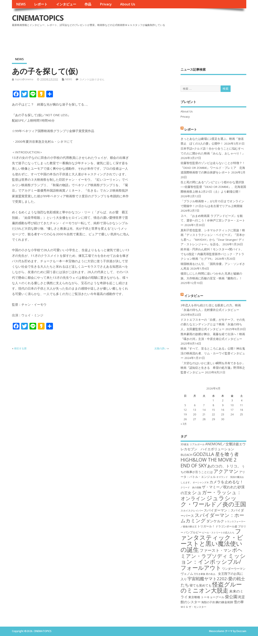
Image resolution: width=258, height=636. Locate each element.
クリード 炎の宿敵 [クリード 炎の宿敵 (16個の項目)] (191, 487)
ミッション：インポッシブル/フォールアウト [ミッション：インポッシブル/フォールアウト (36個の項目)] (213, 561)
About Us (127, 4)
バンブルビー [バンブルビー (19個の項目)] (193, 532)
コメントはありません (91, 79)
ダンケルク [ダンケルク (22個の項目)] (215, 521)
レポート (40, 4)
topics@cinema (24, 79)
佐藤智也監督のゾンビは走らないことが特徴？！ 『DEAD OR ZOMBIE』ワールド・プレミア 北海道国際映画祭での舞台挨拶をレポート (213, 167)
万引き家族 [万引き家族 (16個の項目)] (199, 573)
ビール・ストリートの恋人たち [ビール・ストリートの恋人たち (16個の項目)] (218, 532)
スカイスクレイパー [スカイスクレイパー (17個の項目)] (192, 510)
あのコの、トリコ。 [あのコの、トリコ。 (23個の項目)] (224, 465)
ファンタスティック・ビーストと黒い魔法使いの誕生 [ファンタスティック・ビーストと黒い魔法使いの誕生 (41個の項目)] (212, 540)
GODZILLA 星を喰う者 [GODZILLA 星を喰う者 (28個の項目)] (216, 454)
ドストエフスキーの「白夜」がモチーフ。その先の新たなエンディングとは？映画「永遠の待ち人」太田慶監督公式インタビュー (213, 324)
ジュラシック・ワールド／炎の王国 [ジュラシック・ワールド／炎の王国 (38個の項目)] (213, 501)
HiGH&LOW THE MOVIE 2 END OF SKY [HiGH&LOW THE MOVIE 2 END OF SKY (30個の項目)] (208, 462)
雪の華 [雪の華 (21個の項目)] (239, 602)
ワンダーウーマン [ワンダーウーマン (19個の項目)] (233, 569)
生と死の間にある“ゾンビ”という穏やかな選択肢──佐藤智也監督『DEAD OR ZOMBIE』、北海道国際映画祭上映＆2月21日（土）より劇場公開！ (213, 186)
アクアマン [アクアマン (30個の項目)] (226, 471)
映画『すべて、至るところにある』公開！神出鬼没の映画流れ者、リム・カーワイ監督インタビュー (213, 353)
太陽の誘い (160, 348)
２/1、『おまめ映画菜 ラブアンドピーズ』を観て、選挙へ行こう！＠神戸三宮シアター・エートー (213, 220)
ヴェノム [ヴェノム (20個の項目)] (187, 573)
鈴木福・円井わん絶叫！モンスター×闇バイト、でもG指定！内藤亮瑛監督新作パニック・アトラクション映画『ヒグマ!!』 (212, 254)
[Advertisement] (166, 39)
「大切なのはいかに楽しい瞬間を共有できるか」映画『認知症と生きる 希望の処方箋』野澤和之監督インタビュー (213, 367)
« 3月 (184, 424)
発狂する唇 (20, 348)
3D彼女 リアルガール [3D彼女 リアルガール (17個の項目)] (193, 444)
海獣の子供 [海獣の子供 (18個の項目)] (208, 602)
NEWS (21, 4)
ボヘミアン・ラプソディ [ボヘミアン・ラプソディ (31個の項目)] (212, 552)
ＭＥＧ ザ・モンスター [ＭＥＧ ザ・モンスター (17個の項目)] (193, 607)
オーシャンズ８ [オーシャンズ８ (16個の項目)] (201, 482)
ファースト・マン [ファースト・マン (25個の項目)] (215, 550)
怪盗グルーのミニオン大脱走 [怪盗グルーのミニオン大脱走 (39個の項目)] (211, 587)
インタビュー (66, 4)
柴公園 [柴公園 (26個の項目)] (231, 596)
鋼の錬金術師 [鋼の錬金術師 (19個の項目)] (224, 602)
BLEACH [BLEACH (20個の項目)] (187, 455)
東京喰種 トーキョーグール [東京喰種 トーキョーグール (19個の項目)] (206, 597)
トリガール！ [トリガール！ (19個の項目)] (206, 526)
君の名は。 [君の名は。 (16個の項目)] (211, 573)
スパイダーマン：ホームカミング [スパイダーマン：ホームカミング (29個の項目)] (212, 518)
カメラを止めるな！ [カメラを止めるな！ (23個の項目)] (226, 481)
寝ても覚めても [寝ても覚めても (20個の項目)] (201, 585)
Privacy (106, 4)
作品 (88, 4)
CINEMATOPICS (37, 18)
